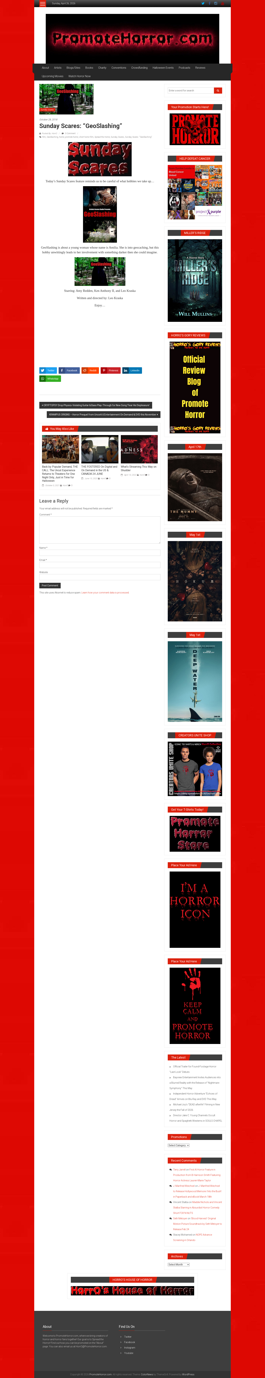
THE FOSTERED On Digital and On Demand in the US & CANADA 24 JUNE (99, 470)
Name (43, 547)
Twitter (127, 1336)
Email (43, 560)
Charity (102, 67)
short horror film (86, 137)
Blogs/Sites (73, 67)
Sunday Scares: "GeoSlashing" (138, 137)
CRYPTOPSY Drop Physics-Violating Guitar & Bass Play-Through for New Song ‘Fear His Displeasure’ (97, 405)
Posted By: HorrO (49, 133)
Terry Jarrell (179, 1169)
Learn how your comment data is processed (105, 592)
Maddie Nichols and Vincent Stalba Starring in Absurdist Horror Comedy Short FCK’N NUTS (197, 1207)
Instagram (129, 1347)
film (44, 137)
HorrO (65, 485)
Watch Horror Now (79, 76)
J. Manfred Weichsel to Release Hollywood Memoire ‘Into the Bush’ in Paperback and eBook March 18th (197, 1191)
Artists (58, 67)
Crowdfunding (139, 67)
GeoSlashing (52, 137)
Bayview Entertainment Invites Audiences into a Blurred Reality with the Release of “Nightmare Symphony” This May (195, 1083)
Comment (45, 514)
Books (89, 67)
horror (61, 137)
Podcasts (184, 67)
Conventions (118, 67)
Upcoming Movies (52, 76)
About (45, 67)
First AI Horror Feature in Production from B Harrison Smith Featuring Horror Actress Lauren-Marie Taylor (196, 1175)
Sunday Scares (47, 110)
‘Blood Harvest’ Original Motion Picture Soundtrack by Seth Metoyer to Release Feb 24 (197, 1224)
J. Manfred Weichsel (184, 1186)
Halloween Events (163, 67)
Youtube (128, 1353)
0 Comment (69, 133)
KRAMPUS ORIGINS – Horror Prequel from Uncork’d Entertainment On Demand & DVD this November (102, 414)
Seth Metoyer (180, 1218)
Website (43, 572)
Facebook (129, 1342)
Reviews (200, 67)
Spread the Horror (102, 137)
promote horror (71, 137)
